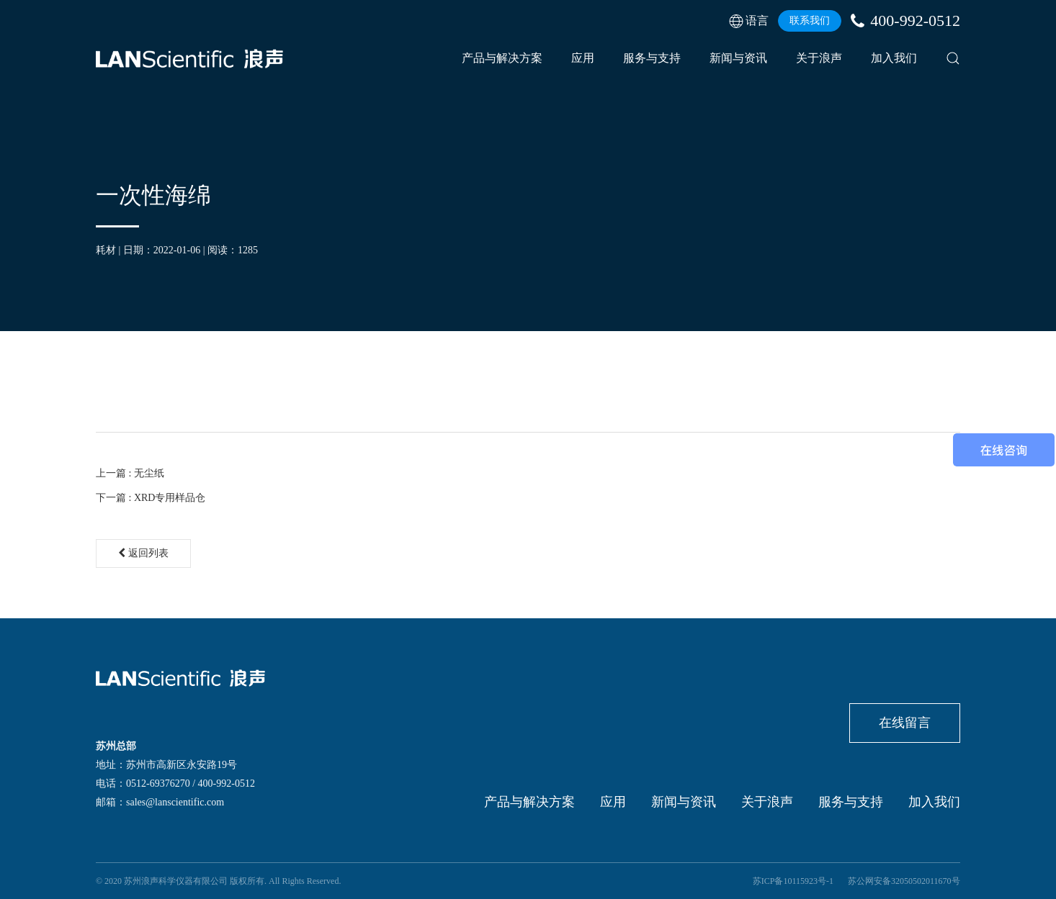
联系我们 (809, 20)
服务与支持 (652, 58)
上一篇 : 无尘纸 (130, 473)
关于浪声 (819, 58)
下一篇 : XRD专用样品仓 (150, 497)
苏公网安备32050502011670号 (904, 881)
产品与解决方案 (502, 58)
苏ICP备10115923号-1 (793, 881)
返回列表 (143, 553)
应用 (582, 58)
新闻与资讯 (738, 58)
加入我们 (894, 58)
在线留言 (905, 722)
